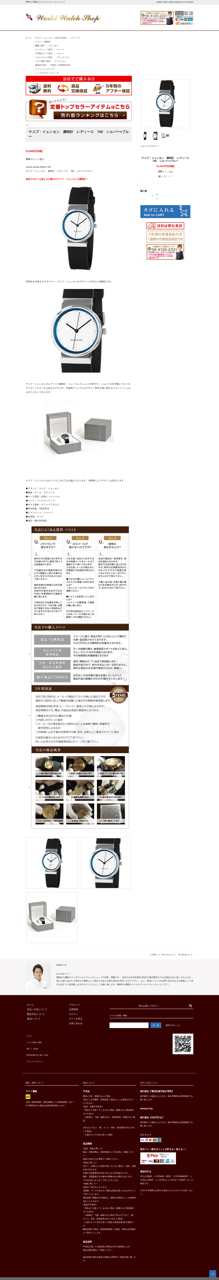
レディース (75, 38)
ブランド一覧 (120, 26)
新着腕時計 (55, 26)
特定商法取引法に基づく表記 (40, 1049)
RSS (28, 1044)
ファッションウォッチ (45, 69)
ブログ (29, 1035)
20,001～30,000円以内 (60, 65)
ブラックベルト (63, 57)
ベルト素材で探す (43, 61)
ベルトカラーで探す (44, 57)
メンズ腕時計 (77, 26)
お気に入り (165, 176)
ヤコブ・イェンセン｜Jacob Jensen (51, 38)
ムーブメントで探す (44, 49)
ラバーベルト (60, 61)
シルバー (60, 53)
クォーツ (60, 49)
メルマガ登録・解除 (36, 1040)
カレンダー (53, 45)
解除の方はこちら (174, 1025)
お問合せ (185, 26)
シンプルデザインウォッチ (47, 73)
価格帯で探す (41, 65)
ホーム (33, 26)
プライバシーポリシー (37, 1054)
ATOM (35, 1044)
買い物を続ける (185, 955)
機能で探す (40, 45)
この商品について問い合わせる (162, 955)
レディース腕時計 (98, 26)
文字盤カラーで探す (44, 53)
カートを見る (164, 26)
